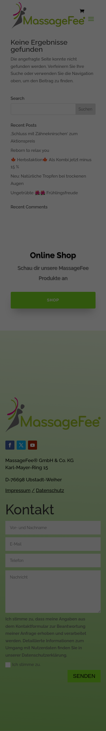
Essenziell (17, 118)
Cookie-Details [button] (27, 197)
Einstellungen (82, 100)
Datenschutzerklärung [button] (55, 197)
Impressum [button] (81, 197)
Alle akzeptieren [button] (53, 145)
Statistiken (85, 118)
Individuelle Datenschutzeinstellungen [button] (53, 181)
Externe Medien (22, 126)
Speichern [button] (53, 162)
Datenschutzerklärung (62, 94)
